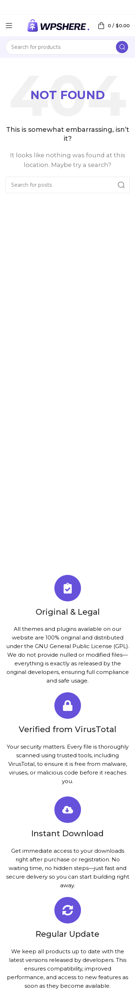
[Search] (67, 47)
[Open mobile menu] (9, 25)
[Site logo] (58, 25)
